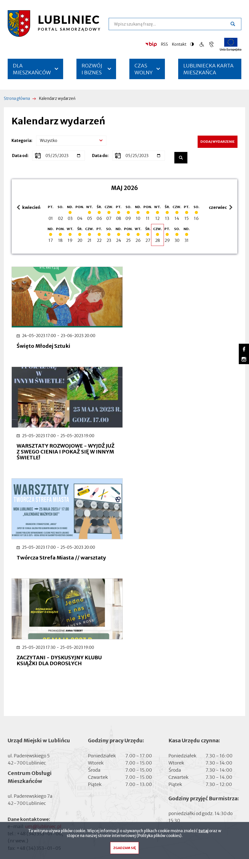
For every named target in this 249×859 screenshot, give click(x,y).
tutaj (203, 832)
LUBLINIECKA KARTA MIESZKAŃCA (208, 70)
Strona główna (17, 98)
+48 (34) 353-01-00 (39, 632)
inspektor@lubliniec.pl (49, 689)
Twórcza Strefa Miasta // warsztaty (61, 456)
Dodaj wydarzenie (217, 141)
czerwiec (219, 208)
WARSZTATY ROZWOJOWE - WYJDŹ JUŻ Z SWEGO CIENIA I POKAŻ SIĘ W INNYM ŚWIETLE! (182, 351)
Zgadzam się (124, 849)
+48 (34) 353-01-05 (38, 647)
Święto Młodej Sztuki (43, 345)
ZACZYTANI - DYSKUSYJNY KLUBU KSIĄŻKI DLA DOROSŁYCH (176, 459)
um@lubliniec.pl (43, 625)
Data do (99, 155)
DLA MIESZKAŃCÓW (32, 69)
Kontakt (179, 44)
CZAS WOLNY (143, 69)
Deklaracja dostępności (32, 713)
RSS (164, 44)
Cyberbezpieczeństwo (31, 720)
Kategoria (21, 140)
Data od (19, 155)
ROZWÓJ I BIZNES (92, 69)
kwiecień (28, 208)
